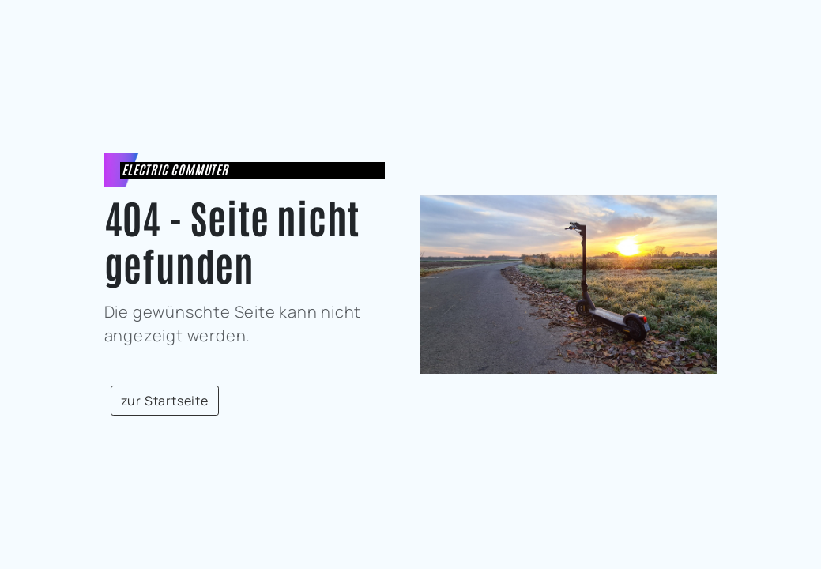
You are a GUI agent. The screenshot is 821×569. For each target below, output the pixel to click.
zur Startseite (165, 400)
